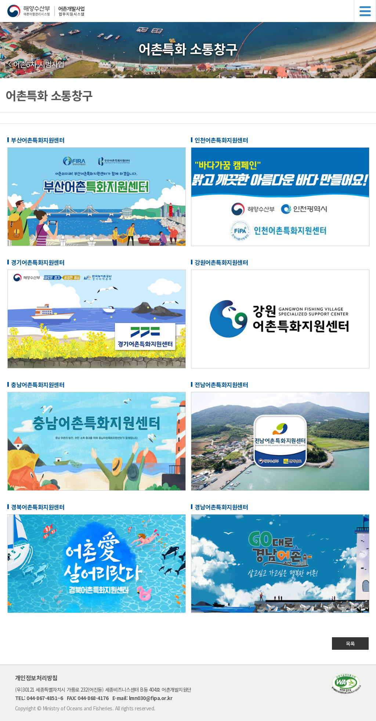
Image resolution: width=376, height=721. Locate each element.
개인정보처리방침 (36, 677)
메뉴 (365, 11)
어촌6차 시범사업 (38, 64)
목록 (350, 643)
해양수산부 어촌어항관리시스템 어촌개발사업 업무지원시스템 (191, 11)
